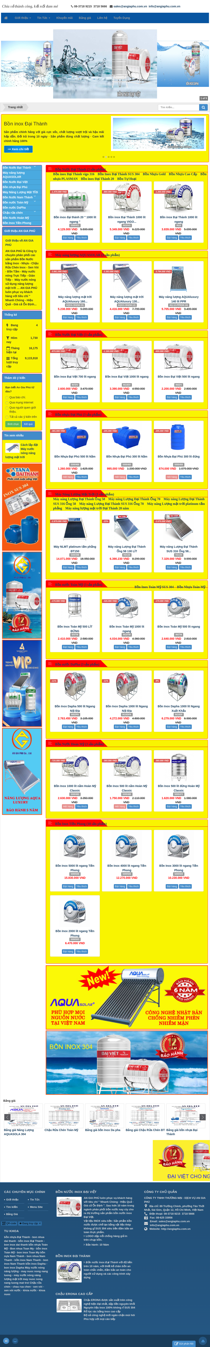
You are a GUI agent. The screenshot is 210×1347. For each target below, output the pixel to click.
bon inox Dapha (14, 1267)
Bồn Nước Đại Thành (17, 167)
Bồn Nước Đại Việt (15, 182)
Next (203, 134)
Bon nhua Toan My (22, 1248)
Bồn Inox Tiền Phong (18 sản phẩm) (81, 824)
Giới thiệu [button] (23, 19)
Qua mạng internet (19, 402)
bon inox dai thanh (16, 1244)
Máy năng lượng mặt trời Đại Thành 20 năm (97, 508)
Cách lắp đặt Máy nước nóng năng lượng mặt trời (21, 451)
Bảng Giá (12, 1214)
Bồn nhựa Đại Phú (15, 187)
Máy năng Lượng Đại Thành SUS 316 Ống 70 (111, 503)
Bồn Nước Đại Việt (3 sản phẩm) (79, 334)
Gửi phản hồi (184, 1344)
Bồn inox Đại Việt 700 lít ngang (75, 376)
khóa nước (30, 1290)
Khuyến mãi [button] (64, 17)
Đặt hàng (68, 237)
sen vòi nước (12, 1290)
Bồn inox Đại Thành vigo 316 (73, 174)
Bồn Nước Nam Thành (18, 197)
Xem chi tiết (18, 149)
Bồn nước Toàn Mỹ (15, 202)
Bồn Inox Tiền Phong (17, 223)
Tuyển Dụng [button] (121, 17)
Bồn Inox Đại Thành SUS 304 (118, 174)
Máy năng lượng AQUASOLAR (14, 174)
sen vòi (37, 1286)
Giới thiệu (12, 1199)
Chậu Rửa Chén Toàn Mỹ (102, 1130)
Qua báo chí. (15, 397)
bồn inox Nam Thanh (28, 1260)
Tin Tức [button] (43, 19)
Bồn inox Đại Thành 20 (97, 179)
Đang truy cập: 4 (30, 1223)
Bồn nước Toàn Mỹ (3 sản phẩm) (78, 584)
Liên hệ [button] (102, 17)
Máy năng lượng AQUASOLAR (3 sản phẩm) (87, 255)
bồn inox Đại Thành (30, 1241)
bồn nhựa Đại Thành (17, 1237)
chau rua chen (22, 1286)
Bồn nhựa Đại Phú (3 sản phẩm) (78, 414)
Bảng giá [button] (85, 17)
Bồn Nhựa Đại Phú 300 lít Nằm (126, 456)
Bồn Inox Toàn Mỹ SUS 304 (154, 587)
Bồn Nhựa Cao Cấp (183, 174)
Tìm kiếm (12, 1206)
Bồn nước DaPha (14, 207)
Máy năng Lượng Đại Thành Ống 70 (134, 499)
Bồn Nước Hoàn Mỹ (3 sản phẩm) (79, 744)
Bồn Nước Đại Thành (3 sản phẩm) (80, 169)
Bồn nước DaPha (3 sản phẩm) (77, 664)
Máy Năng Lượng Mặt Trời (20, 192)
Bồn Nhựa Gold (154, 174)
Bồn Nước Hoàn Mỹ (16, 217)
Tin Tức (35, 1199)
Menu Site (36, 1206)
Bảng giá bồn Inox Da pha (143, 1130)
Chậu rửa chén (13, 212)
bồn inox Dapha (36, 1263)
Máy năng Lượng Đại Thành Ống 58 (79, 499)
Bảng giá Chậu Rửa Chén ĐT (185, 1130)
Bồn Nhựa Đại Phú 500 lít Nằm (74, 456)
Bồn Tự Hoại (126, 179)
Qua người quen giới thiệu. (20, 409)
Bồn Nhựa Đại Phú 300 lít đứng (179, 456)
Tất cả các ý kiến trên (21, 417)
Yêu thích (81, 237)
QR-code (9, 1223)
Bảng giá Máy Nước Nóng (21, 1130)
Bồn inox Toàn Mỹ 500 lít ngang (179, 626)
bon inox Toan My (28, 1252)
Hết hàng (68, 477)
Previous (7, 134)
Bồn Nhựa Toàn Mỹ (191, 587)
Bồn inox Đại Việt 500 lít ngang (179, 376)
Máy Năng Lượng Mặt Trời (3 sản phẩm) (84, 494)
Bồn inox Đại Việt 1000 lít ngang (126, 376)
